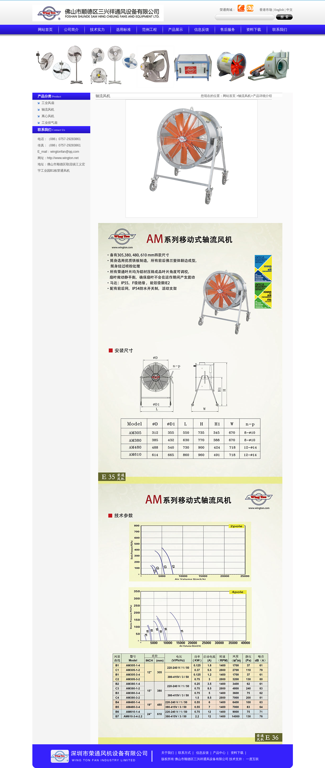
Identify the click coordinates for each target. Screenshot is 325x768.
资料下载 (253, 29)
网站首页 (45, 29)
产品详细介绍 (262, 96)
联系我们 (279, 29)
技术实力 (97, 29)
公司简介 (71, 29)
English (279, 10)
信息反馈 (201, 29)
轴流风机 (48, 109)
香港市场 (265, 10)
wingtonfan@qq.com (64, 151)
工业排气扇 (49, 123)
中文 (289, 10)
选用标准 (123, 29)
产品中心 (219, 753)
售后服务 (227, 29)
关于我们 (167, 753)
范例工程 (149, 29)
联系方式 (184, 753)
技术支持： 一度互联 (243, 759)
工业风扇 (48, 103)
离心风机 (48, 116)
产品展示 (175, 29)
